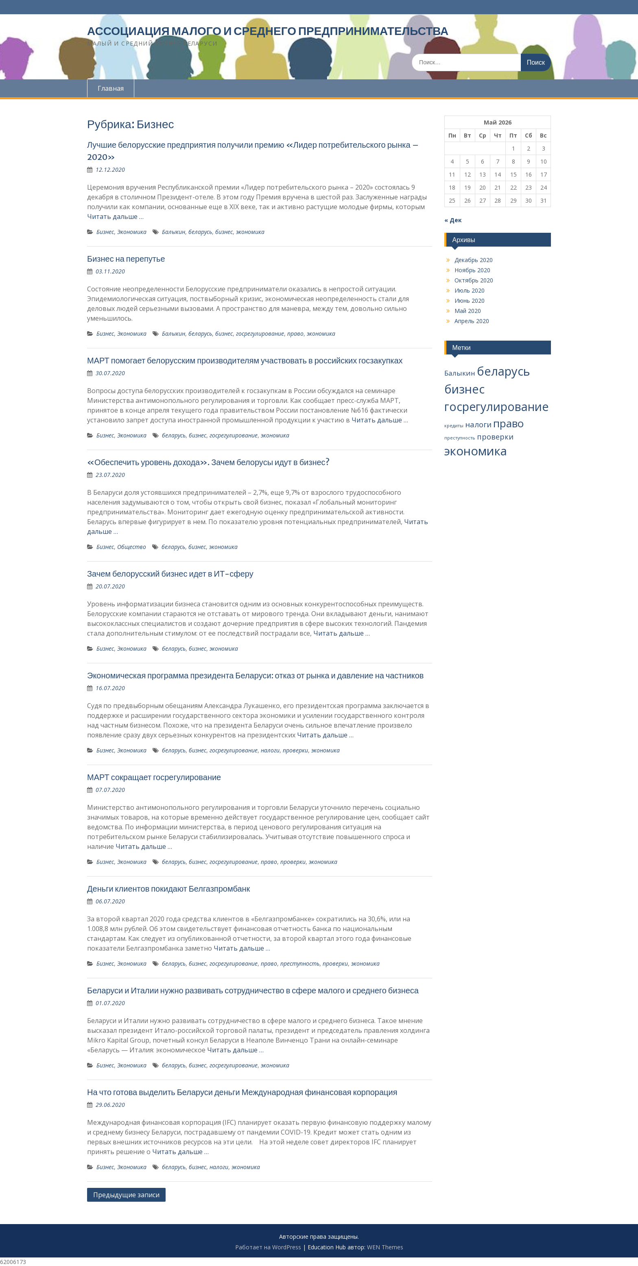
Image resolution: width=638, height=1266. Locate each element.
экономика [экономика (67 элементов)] (475, 451)
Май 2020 (467, 311)
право (295, 333)
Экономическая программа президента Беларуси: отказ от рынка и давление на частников (255, 675)
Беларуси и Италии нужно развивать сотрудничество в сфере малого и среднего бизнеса (253, 990)
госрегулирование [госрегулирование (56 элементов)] (496, 406)
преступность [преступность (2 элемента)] (459, 438)
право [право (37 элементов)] (508, 423)
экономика (250, 232)
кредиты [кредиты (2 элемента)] (453, 426)
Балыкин (173, 232)
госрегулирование (260, 333)
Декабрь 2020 (473, 260)
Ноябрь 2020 (472, 270)
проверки (295, 750)
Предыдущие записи (126, 1194)
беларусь (200, 232)
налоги (270, 750)
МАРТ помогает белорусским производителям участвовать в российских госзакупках (245, 360)
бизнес (224, 232)
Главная (111, 88)
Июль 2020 (469, 290)
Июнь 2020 (469, 300)
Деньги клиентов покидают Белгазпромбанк (168, 888)
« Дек (453, 220)
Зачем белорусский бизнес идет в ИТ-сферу (170, 573)
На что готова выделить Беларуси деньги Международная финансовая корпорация (242, 1092)
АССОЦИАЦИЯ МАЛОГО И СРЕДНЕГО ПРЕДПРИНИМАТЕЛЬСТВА (267, 31)
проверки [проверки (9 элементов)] (495, 437)
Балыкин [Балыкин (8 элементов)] (459, 373)
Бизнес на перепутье (126, 259)
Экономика (131, 232)
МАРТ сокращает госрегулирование (154, 777)
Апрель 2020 (471, 321)
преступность (299, 963)
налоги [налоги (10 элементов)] (478, 424)
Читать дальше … (115, 216)
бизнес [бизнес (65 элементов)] (464, 389)
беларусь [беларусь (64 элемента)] (503, 371)
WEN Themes (385, 1247)
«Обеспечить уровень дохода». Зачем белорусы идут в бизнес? (208, 462)
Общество (131, 547)
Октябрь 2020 (473, 280)
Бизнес (105, 232)
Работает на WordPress (268, 1247)
